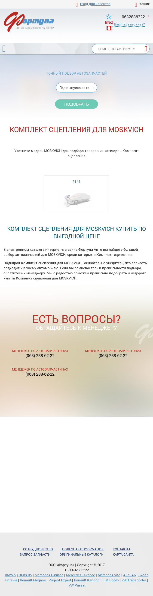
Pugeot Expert (60, 580)
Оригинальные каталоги (82, 554)
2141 (76, 181)
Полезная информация (83, 549)
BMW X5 (25, 575)
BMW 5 (10, 575)
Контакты (121, 549)
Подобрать (76, 104)
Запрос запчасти (35, 554)
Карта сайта (123, 554)
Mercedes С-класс (80, 575)
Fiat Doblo (110, 580)
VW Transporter (134, 580)
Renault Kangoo (87, 580)
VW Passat (77, 585)
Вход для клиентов (95, 4)
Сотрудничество (38, 549)
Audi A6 (129, 575)
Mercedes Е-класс (49, 575)
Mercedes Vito (109, 575)
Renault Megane (33, 580)
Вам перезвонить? (129, 24)
